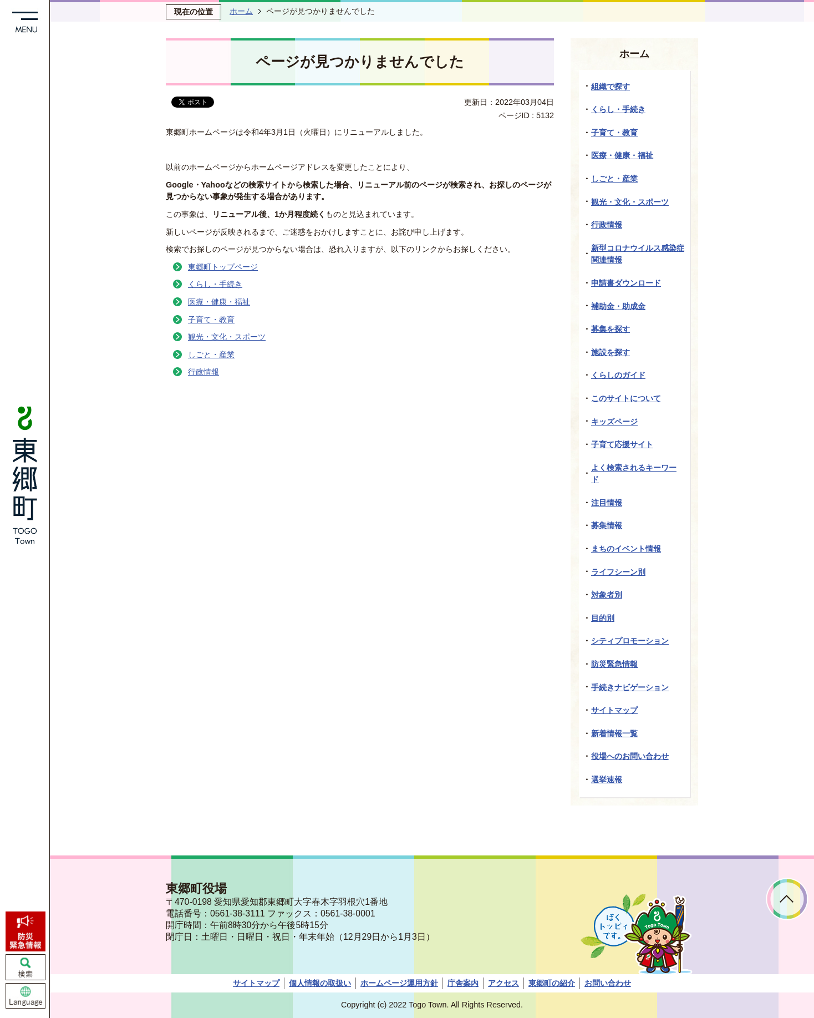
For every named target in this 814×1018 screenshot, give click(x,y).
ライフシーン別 (618, 572)
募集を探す (610, 329)
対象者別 (606, 594)
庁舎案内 (463, 983)
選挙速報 (606, 779)
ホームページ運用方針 (399, 983)
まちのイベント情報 (626, 548)
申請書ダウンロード (626, 282)
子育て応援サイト (622, 444)
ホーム (241, 11)
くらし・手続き (215, 284)
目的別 (602, 618)
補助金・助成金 (618, 306)
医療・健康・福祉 (219, 301)
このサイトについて (626, 398)
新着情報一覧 (614, 733)
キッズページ (614, 421)
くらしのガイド (618, 375)
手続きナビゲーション (630, 687)
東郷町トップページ (223, 266)
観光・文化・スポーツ (227, 336)
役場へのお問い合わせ (630, 756)
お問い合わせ (607, 983)
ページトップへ (787, 899)
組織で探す (610, 86)
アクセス (503, 983)
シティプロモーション (630, 640)
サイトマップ (614, 710)
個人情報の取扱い (320, 983)
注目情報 (606, 502)
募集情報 (606, 525)
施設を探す (610, 352)
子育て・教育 (211, 319)
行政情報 (203, 371)
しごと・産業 (211, 354)
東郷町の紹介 (551, 983)
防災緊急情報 (614, 664)
